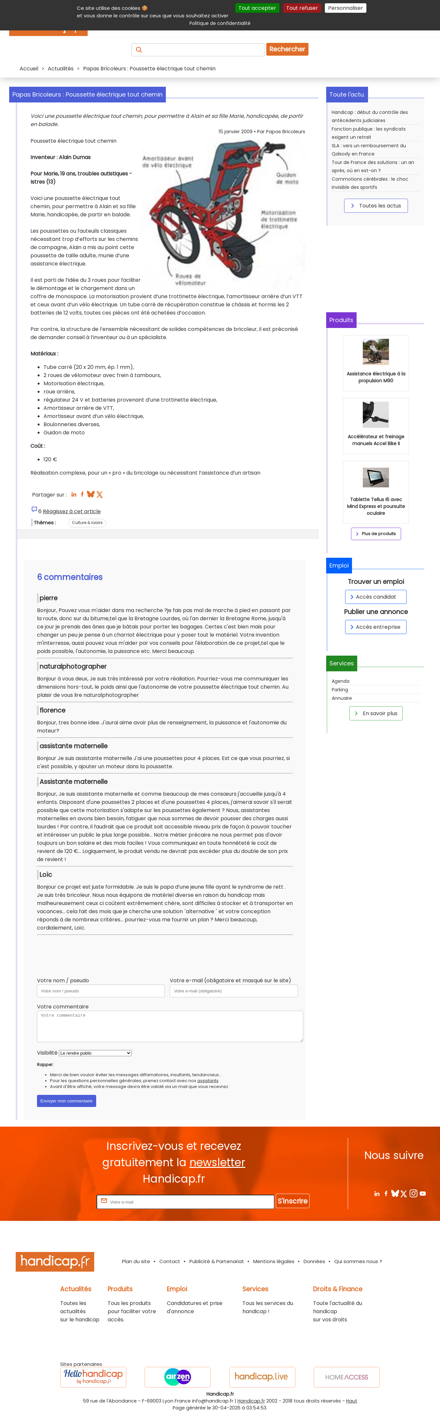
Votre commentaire (63, 1006)
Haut (351, 1401)
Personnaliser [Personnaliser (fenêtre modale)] (345, 8)
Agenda (340, 681)
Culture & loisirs (87, 522)
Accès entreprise (374, 627)
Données (314, 1261)
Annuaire (342, 698)
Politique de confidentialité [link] (220, 23)
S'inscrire (293, 1201)
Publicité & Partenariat (216, 1261)
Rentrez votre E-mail (69, 1202)
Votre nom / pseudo (63, 980)
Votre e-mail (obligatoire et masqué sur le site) (230, 980)
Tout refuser (302, 8)
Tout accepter (257, 8)
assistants (208, 1080)
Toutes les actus (375, 205)
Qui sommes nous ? (358, 1261)
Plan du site (136, 1261)
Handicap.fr (251, 1401)
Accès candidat (372, 597)
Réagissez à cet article (72, 511)
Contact (169, 1261)
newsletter (217, 1162)
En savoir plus (374, 713)
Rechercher (287, 49)
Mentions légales (273, 1261)
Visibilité (47, 1053)
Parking (340, 689)
